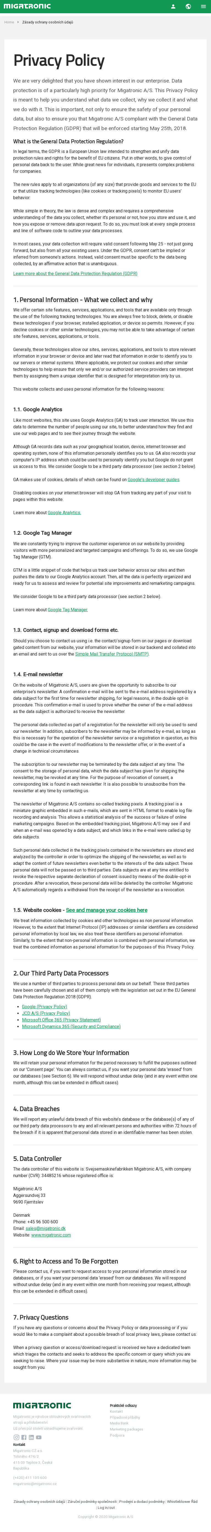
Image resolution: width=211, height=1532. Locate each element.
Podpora (117, 1435)
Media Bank (119, 1423)
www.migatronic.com (51, 1235)
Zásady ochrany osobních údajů (39, 1501)
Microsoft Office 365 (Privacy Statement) (61, 1020)
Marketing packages (126, 1429)
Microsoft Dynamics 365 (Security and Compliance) (71, 1026)
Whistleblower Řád (182, 1501)
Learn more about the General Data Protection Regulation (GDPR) (75, 273)
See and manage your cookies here (106, 910)
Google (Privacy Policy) (44, 1006)
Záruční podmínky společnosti (93, 1501)
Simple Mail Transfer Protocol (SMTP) (112, 654)
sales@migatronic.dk (46, 1228)
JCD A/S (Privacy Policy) (46, 1013)
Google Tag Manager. (68, 609)
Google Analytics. (64, 512)
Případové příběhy (125, 1417)
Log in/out (106, 1507)
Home (9, 22)
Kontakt (116, 1411)
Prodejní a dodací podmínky (142, 1501)
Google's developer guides (153, 479)
